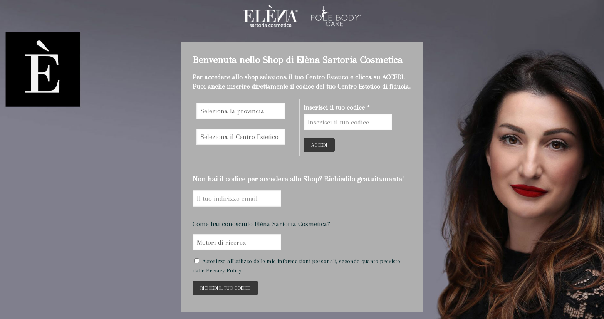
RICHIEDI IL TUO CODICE (225, 288)
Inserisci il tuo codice (337, 107)
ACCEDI (319, 145)
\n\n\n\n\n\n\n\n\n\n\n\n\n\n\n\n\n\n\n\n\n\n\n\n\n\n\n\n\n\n (240, 111)
